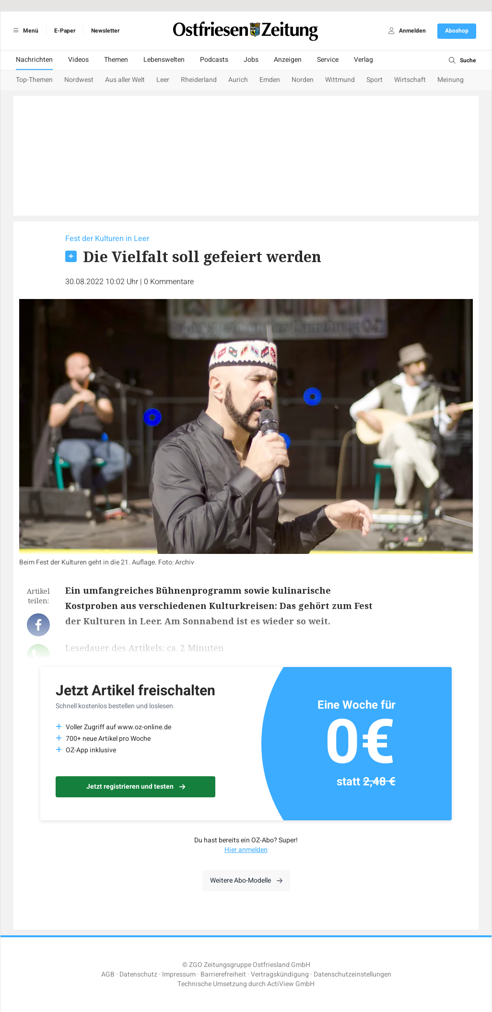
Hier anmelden (246, 850)
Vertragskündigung (280, 974)
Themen (116, 60)
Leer (162, 80)
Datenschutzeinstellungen (352, 974)
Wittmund (340, 80)
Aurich (238, 80)
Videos (78, 60)
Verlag (363, 60)
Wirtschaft (410, 80)
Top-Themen (34, 80)
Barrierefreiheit (223, 974)
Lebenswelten (164, 60)
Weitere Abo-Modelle (246, 880)
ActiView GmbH (291, 984)
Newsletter (105, 30)
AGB (108, 974)
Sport (374, 80)
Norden (303, 80)
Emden (269, 80)
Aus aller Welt (125, 80)
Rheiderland (199, 80)
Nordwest (79, 80)
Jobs (251, 60)
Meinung (450, 80)
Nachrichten (34, 60)
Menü (24, 30)
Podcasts (214, 60)
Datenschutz (138, 974)
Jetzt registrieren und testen (135, 787)
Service (328, 60)
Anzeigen (288, 60)
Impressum (179, 974)
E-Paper (64, 30)
